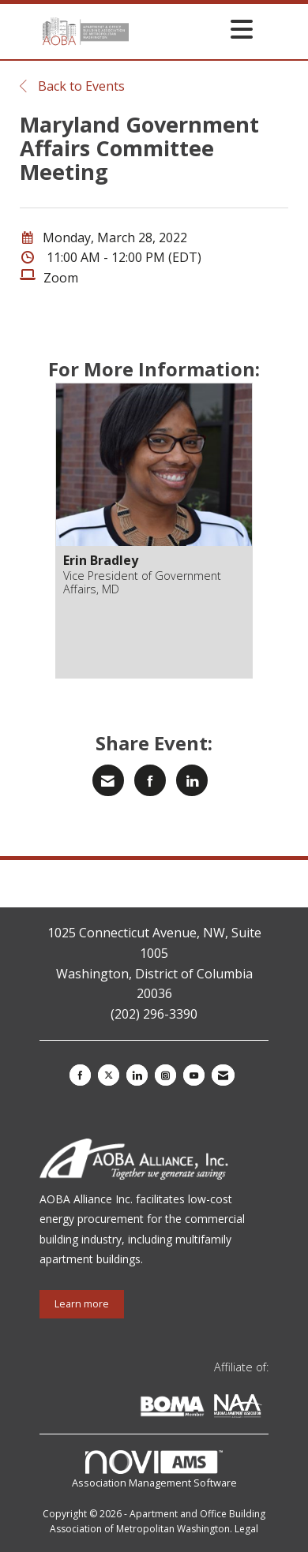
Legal (246, 1528)
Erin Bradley (100, 560)
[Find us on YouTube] (194, 1075)
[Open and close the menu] (195, 29)
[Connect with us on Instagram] (165, 1075)
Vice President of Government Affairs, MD (142, 582)
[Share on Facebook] (150, 780)
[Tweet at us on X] (108, 1075)
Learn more (81, 1304)
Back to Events (72, 86)
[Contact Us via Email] (223, 1075)
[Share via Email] (108, 780)
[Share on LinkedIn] (192, 780)
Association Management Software (154, 1469)
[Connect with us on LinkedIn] (137, 1075)
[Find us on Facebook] (80, 1075)
